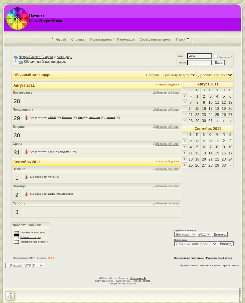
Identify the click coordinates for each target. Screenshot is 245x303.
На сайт (61, 39)
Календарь (125, 39)
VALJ (51, 151)
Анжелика (67, 194)
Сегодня (152, 75)
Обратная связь (188, 265)
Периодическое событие (33, 241)
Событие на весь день (32, 232)
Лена (51, 176)
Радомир (65, 151)
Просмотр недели (176, 75)
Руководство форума (219, 258)
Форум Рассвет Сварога (36, 57)
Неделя (161, 84)
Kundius (67, 117)
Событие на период (31, 237)
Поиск (180, 39)
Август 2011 (208, 84)
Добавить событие (212, 75)
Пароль (182, 62)
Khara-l (111, 117)
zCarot (146, 281)
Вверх (236, 265)
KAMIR (52, 117)
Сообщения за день (155, 39)
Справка (77, 39)
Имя (180, 56)
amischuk (94, 117)
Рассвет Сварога (210, 265)
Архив (226, 265)
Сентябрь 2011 (207, 129)
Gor (80, 117)
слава (51, 194)
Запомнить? (223, 57)
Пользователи (101, 39)
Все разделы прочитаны (189, 258)
